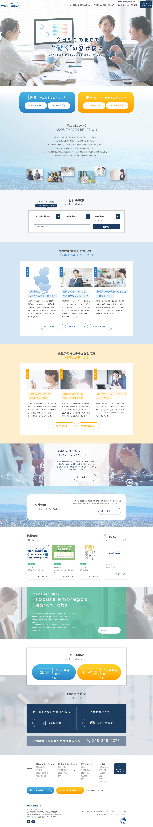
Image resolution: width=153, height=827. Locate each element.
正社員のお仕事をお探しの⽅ (104, 5)
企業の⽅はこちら (122, 5)
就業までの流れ (41, 776)
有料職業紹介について (88, 770)
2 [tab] (2, 76)
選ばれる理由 (40, 767)
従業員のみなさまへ (112, 567)
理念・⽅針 (103, 770)
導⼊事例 (84, 776)
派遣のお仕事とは (42, 773)
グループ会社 (103, 781)
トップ (69, 5)
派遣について (85, 767)
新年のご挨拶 (84, 570)
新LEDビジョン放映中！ (35, 570)
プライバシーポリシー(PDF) (118, 811)
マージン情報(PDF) (87, 811)
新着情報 (29, 768)
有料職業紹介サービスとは (66, 770)
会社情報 (134, 5)
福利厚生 (39, 770)
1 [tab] (2, 74)
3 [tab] (2, 77)
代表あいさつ (103, 767)
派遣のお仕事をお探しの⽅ (82, 5)
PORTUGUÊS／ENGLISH (94, 790)
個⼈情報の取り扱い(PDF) (101, 811)
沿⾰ (100, 776)
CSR (100, 779)
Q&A (37, 779)
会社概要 (102, 773)
